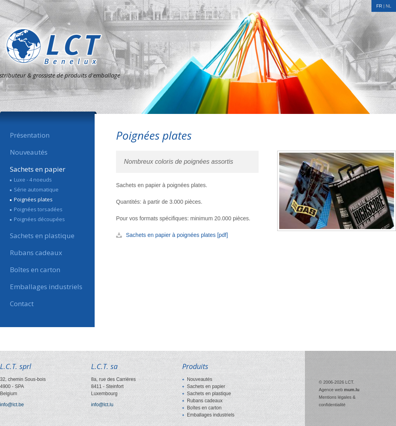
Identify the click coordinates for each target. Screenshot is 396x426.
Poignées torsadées (38, 209)
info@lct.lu (102, 404)
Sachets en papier (37, 169)
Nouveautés (29, 152)
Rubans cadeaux (36, 252)
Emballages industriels (46, 286)
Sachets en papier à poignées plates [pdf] (177, 235)
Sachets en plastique (42, 235)
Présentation (30, 135)
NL (388, 6)
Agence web (331, 389)
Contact (22, 303)
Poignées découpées (39, 219)
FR (379, 6)
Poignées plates (33, 200)
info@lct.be (12, 404)
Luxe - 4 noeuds (33, 180)
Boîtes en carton (35, 269)
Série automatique (36, 190)
